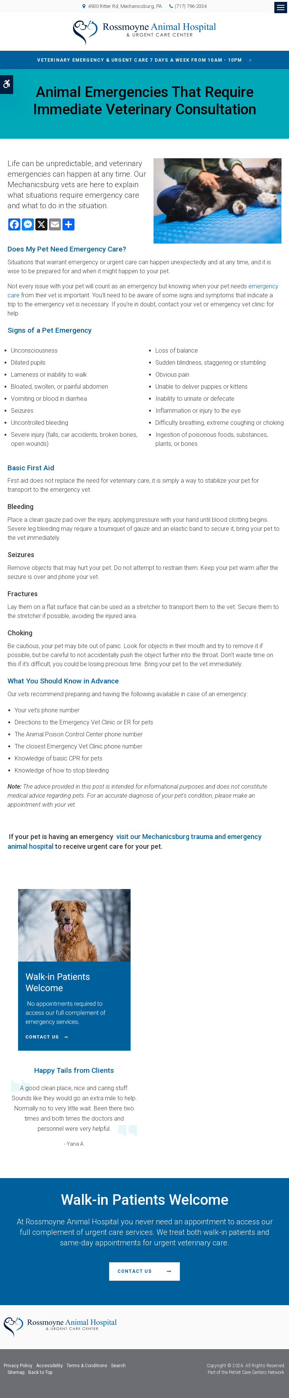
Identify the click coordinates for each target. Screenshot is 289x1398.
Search (118, 1365)
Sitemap (16, 1372)
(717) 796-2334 (191, 6)
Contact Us (134, 1271)
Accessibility (49, 1365)
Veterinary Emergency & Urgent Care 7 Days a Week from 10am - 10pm (139, 60)
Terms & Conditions (87, 1365)
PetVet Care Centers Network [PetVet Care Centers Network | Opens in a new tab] (256, 1372)
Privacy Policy (18, 1365)
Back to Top (40, 1372)
